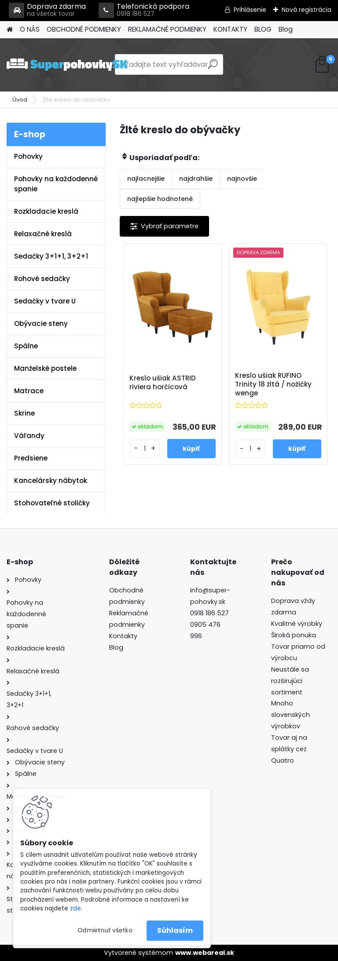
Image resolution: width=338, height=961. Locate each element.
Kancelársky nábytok (50, 480)
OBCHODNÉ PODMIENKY (84, 29)
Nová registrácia (306, 9)
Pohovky (28, 156)
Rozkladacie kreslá (46, 211)
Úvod (19, 99)
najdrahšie (196, 178)
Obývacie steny (41, 323)
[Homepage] (10, 29)
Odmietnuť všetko (104, 930)
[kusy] (144, 449)
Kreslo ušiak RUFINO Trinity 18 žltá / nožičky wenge (273, 384)
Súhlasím (175, 930)
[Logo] (67, 65)
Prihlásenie (250, 9)
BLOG (263, 29)
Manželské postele (45, 368)
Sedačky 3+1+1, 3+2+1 (51, 256)
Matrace (29, 390)
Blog (286, 29)
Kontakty (123, 636)
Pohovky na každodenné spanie (56, 184)
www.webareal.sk (204, 952)
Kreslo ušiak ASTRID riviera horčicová (162, 382)
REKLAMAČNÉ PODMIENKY (167, 29)
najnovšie (242, 178)
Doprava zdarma (47, 10)
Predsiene (31, 458)
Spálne (26, 346)
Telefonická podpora (144, 10)
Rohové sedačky (42, 278)
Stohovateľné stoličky (52, 503)
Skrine (24, 413)
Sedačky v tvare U (45, 301)
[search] (213, 67)
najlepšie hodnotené (160, 198)
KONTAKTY (230, 29)
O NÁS (30, 29)
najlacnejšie (146, 178)
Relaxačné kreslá (43, 233)
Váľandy (29, 435)
